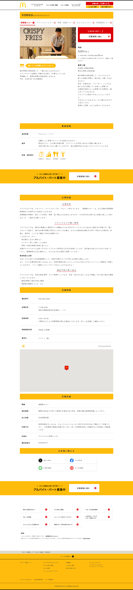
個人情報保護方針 (38, 579)
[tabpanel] (48, 43)
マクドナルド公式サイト (26, 579)
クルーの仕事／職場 (52, 5)
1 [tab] (48, 61)
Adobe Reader (86, 538)
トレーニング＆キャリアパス (76, 5)
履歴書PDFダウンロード (52, 536)
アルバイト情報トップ (25, 562)
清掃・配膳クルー (65, 23)
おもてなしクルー (84, 23)
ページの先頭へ (65, 556)
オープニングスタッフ (95, 562)
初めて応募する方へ (106, 6)
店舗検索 (68, 562)
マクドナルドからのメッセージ (37, 5)
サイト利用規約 (49, 579)
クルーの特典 (65, 5)
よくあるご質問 (93, 6)
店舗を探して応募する (99, 3)
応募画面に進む (95, 37)
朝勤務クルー (26, 23)
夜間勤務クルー (102, 23)
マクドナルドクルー (44, 23)
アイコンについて (104, 346)
